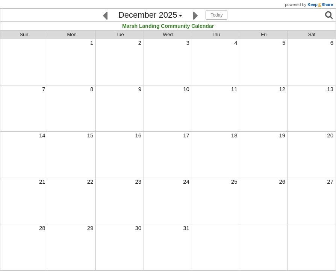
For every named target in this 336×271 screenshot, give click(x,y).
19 (282, 135)
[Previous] (105, 14)
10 (186, 89)
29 (90, 228)
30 (138, 228)
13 (330, 89)
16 (138, 135)
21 (42, 181)
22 (90, 181)
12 (282, 89)
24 (186, 181)
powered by (309, 4)
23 (138, 181)
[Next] (196, 14)
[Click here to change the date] (150, 15)
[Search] (329, 15)
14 (42, 135)
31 (186, 228)
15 (90, 135)
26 (282, 181)
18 (234, 135)
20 (330, 135)
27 (330, 181)
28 (42, 228)
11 (234, 89)
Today (216, 15)
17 (186, 135)
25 (234, 181)
